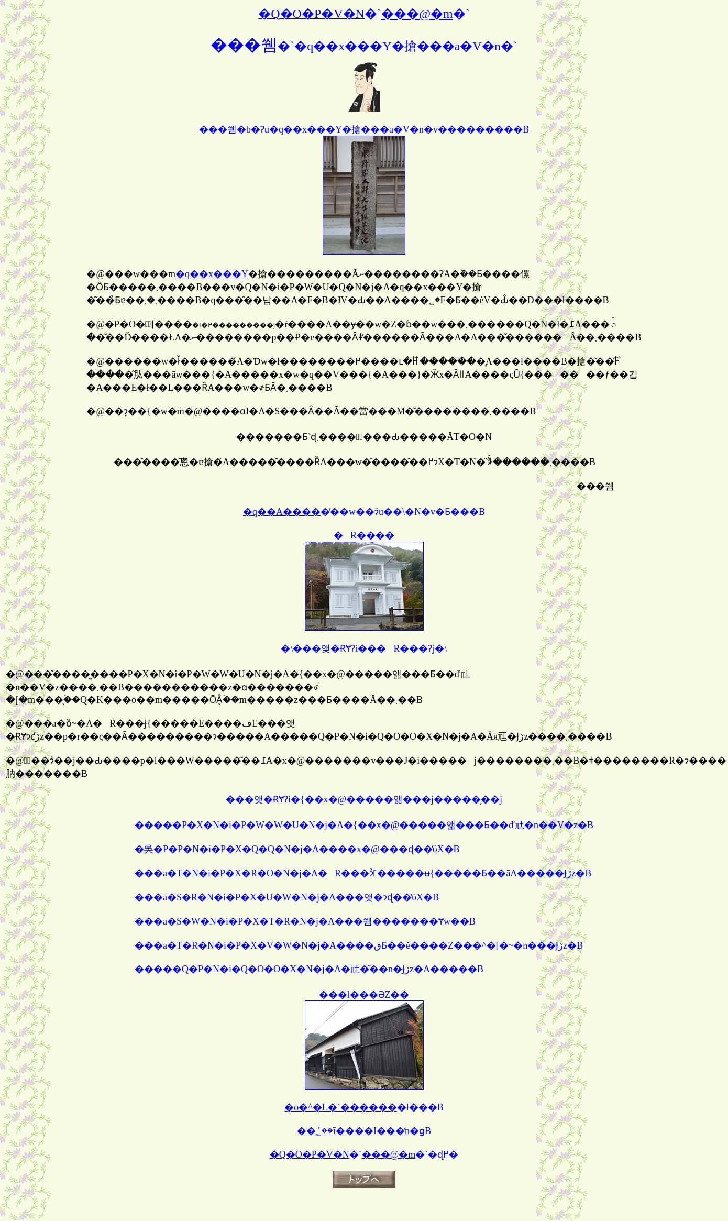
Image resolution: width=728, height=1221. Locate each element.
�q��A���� (282, 512)
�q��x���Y (211, 274)
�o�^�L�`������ (340, 1107)
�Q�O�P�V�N (309, 1154)
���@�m (389, 1154)
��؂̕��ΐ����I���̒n (353, 1131)
